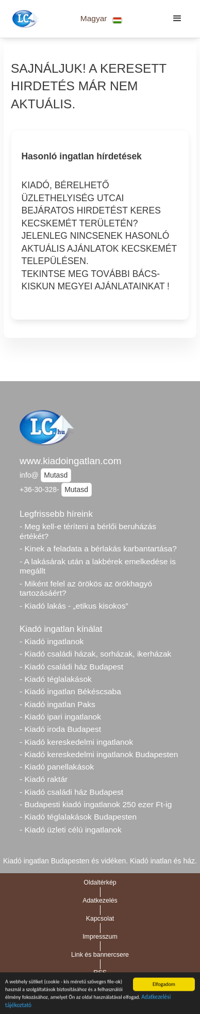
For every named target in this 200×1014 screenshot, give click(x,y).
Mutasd (56, 475)
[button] (101, 19)
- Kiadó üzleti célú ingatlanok (71, 829)
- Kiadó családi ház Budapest (71, 666)
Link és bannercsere (100, 954)
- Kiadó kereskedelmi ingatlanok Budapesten (99, 754)
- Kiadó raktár (44, 779)
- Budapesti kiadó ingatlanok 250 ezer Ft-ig (96, 804)
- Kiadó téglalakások (56, 679)
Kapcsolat (100, 918)
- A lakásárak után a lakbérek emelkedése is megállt (98, 566)
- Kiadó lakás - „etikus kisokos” (74, 605)
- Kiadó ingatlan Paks (57, 704)
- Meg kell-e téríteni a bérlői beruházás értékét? (88, 531)
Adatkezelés (100, 900)
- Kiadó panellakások (57, 766)
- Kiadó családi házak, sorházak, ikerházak (95, 653)
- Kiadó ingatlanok (52, 641)
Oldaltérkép (100, 882)
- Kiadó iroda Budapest (60, 729)
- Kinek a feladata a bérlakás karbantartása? (98, 548)
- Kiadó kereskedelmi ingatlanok (76, 742)
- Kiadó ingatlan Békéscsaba (70, 691)
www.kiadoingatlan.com (70, 460)
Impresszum (100, 936)
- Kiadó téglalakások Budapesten (78, 816)
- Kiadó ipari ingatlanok (60, 716)
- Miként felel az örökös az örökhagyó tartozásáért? (86, 588)
